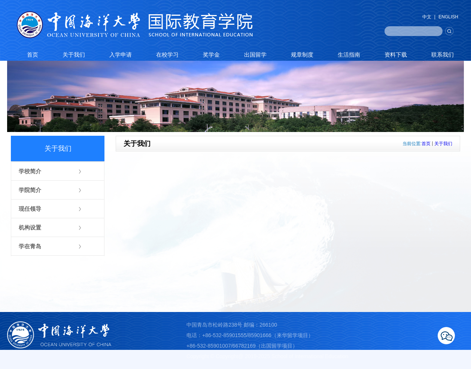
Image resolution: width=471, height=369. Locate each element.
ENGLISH (448, 17)
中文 (426, 17)
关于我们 (443, 143)
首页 (426, 143)
